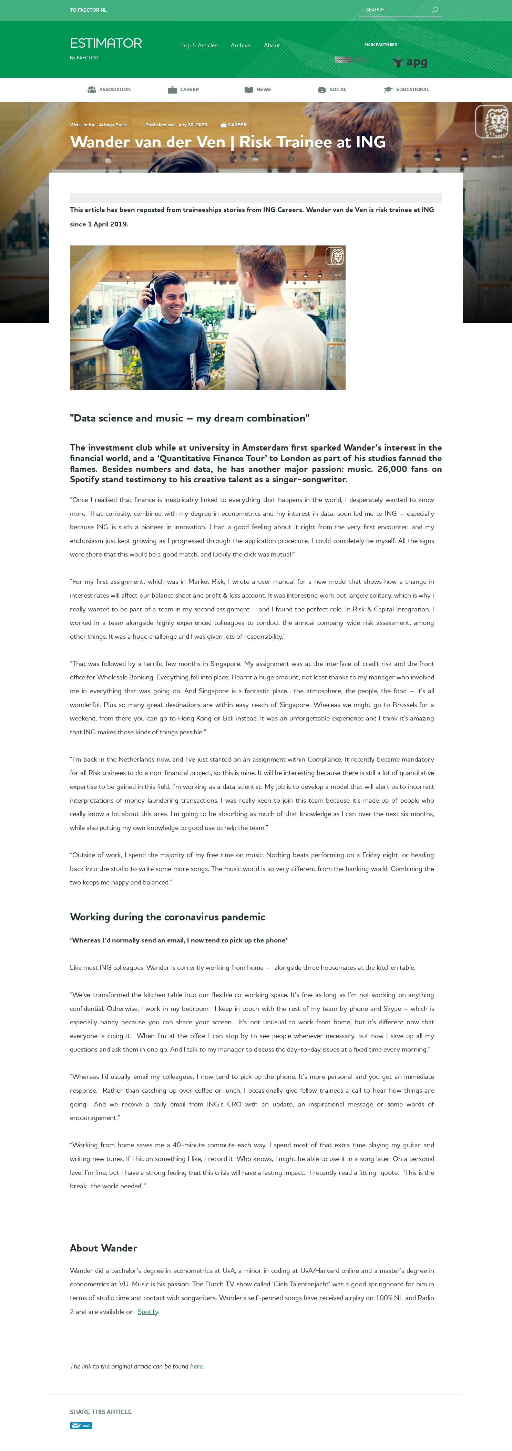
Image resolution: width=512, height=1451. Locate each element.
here (196, 1375)
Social (338, 90)
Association (115, 90)
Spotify (142, 1320)
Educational (412, 90)
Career (189, 90)
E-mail (84, 1435)
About (272, 45)
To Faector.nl (88, 10)
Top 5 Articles (199, 45)
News (264, 90)
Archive (240, 45)
